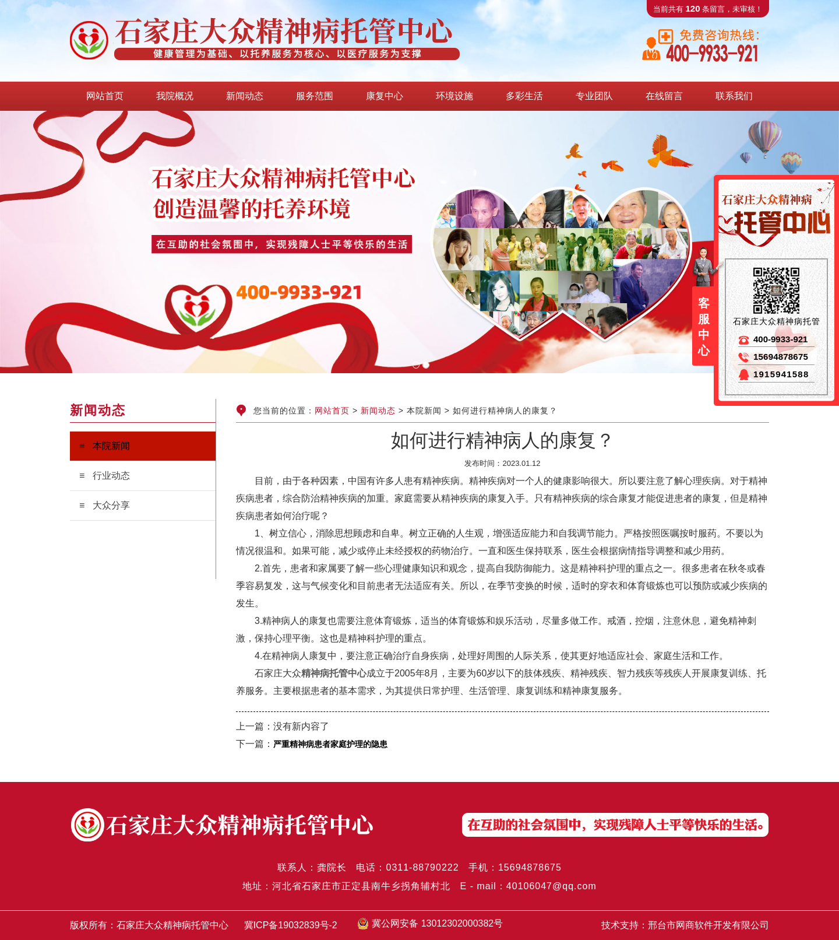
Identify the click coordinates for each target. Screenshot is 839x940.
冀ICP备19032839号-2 (290, 925)
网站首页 (332, 410)
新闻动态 (378, 410)
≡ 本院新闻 (104, 446)
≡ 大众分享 (104, 505)
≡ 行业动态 (104, 475)
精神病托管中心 (333, 673)
